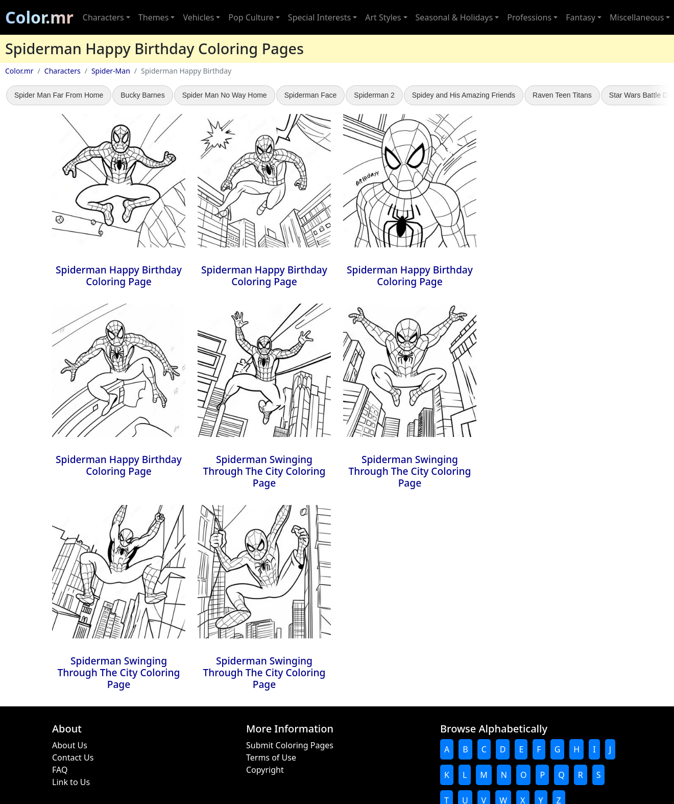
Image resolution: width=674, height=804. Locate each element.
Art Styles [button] (383, 17)
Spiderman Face (310, 95)
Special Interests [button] (319, 17)
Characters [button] (103, 17)
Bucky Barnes (142, 95)
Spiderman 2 (374, 95)
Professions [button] (529, 17)
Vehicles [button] (198, 17)
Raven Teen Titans (562, 95)
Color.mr (39, 17)
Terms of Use (271, 757)
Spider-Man (110, 71)
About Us (69, 745)
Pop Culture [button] (250, 17)
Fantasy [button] (580, 17)
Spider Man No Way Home (224, 95)
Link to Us (71, 782)
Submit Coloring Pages (289, 745)
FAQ (59, 769)
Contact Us (72, 757)
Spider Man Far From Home (58, 95)
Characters (62, 71)
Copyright (265, 769)
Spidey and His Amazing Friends (463, 95)
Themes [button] (153, 17)
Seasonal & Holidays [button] (454, 17)
